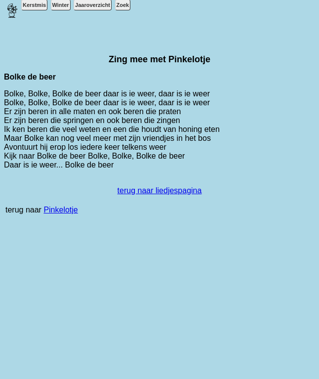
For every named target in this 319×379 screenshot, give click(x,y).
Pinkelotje (60, 210)
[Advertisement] (159, 302)
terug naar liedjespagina (160, 190)
